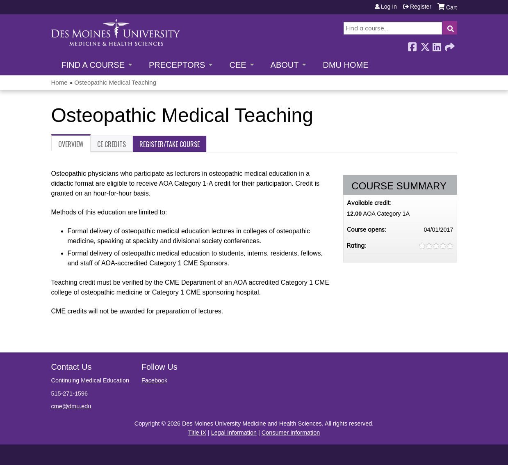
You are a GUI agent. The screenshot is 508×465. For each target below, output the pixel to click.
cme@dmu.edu (71, 406)
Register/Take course (169, 144)
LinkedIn (437, 44)
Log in (389, 6)
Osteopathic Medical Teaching (115, 82)
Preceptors (177, 64)
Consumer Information (291, 432)
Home (59, 82)
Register (420, 6)
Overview (71, 144)
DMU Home (345, 64)
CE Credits (111, 144)
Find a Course (93, 64)
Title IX (197, 432)
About (285, 64)
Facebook (412, 44)
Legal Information (234, 432)
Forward (449, 44)
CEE (237, 64)
